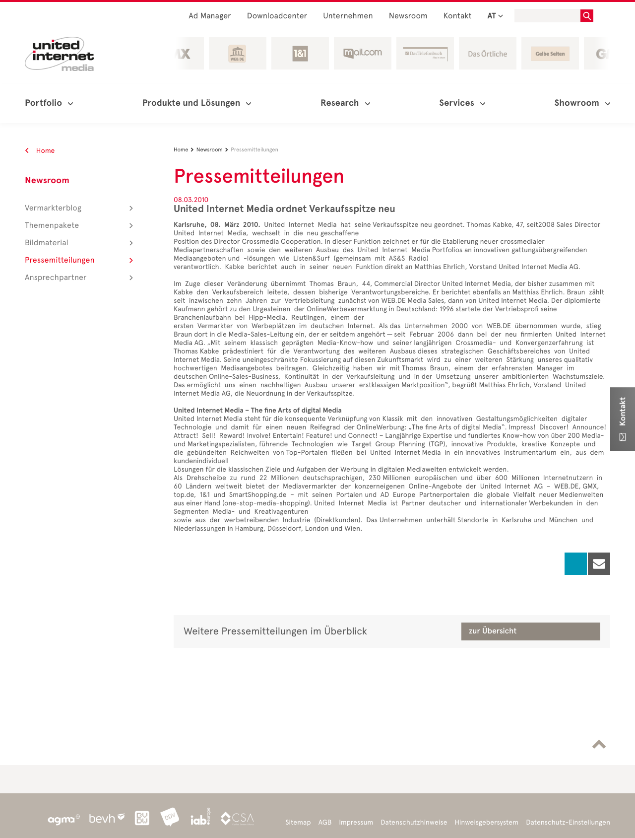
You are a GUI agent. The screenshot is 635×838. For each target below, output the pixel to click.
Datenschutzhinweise (414, 822)
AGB (325, 822)
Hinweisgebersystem (487, 822)
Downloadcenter (277, 16)
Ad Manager (210, 16)
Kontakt (458, 16)
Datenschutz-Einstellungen (568, 822)
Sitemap (298, 822)
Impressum (356, 822)
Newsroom (408, 16)
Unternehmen (348, 16)
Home (40, 150)
